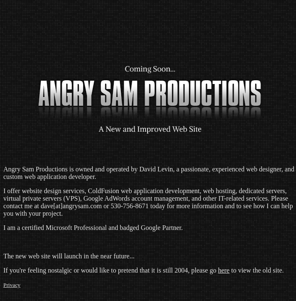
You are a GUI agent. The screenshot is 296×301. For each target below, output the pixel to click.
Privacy (11, 285)
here (224, 270)
